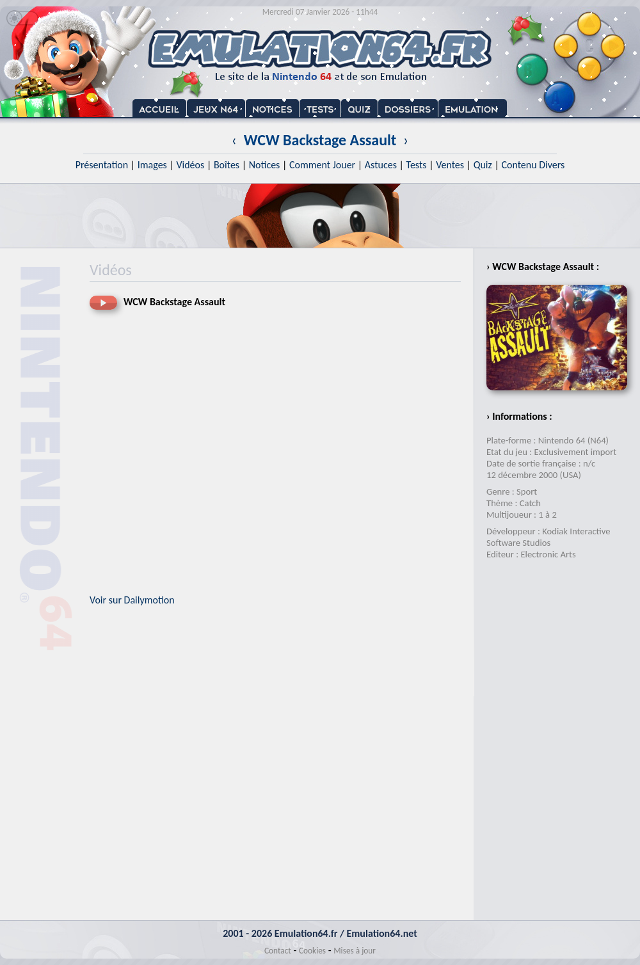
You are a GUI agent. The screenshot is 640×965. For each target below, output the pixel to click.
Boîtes (226, 165)
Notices (264, 165)
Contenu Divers (532, 165)
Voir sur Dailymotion (132, 600)
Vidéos (190, 165)
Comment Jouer (322, 165)
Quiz (483, 165)
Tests (416, 165)
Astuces (381, 165)
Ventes (450, 165)
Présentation (102, 165)
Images (152, 165)
